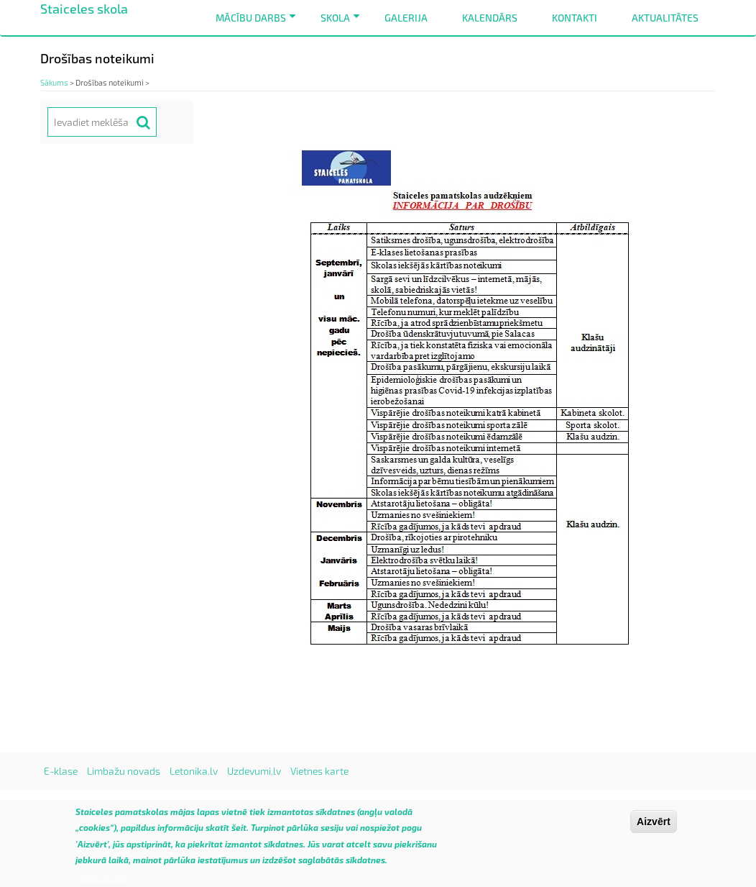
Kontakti (574, 18)
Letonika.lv (194, 771)
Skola (343, 23)
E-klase (61, 771)
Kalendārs (489, 18)
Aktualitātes (665, 18)
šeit (238, 833)
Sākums (54, 82)
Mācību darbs (258, 23)
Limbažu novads (123, 771)
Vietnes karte (319, 771)
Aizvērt (653, 827)
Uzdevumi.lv (254, 771)
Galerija (406, 18)
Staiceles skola (84, 9)
